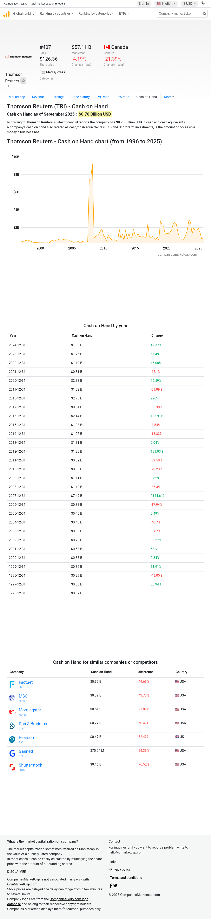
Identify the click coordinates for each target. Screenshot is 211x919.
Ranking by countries (55, 13)
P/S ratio (123, 97)
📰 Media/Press (53, 72)
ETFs (122, 13)
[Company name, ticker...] (182, 14)
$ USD (188, 4)
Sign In (144, 4)
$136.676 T (58, 3)
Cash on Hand (146, 97)
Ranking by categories (95, 13)
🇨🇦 (116, 47)
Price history (80, 97)
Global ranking (23, 13)
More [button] (168, 97)
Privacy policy (120, 869)
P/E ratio (103, 97)
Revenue (38, 97)
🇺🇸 (165, 4)
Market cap (17, 97)
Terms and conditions (126, 878)
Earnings (58, 97)
